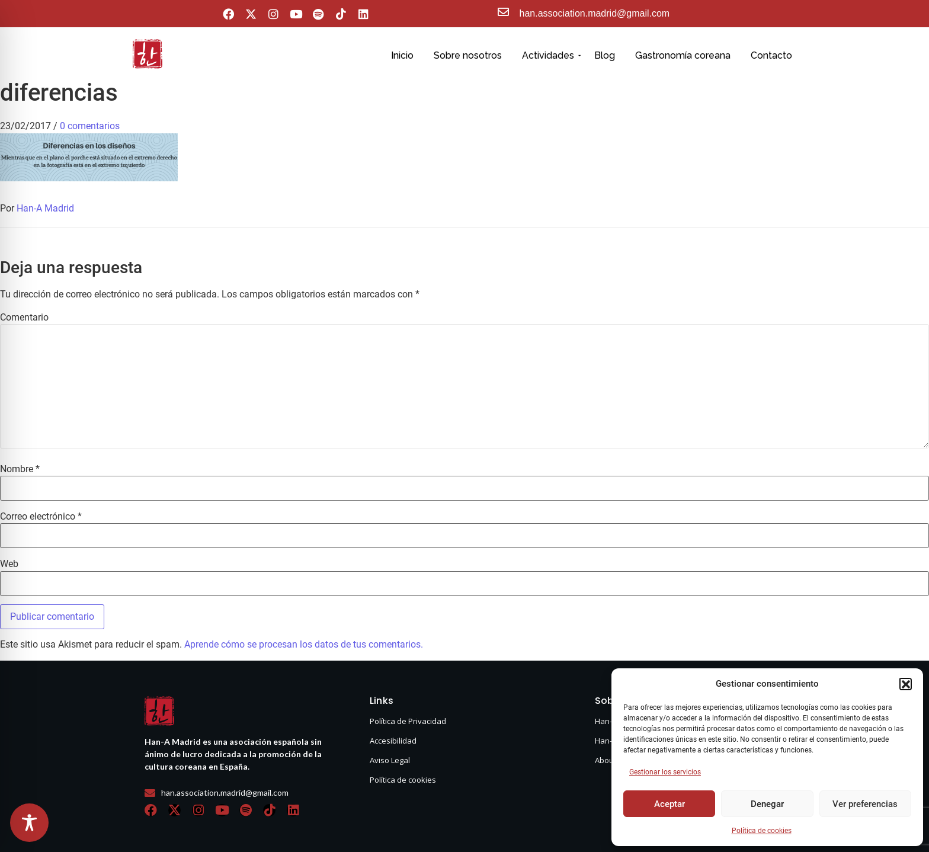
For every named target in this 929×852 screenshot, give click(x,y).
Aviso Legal (390, 760)
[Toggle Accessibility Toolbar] (29, 822)
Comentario (24, 317)
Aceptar (669, 804)
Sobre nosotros (468, 55)
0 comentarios (90, 126)
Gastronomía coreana (683, 55)
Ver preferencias (865, 804)
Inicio (402, 55)
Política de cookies (762, 831)
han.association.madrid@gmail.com (595, 13)
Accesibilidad (393, 740)
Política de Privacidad (408, 721)
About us (611, 760)
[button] (905, 684)
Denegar (767, 804)
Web (9, 564)
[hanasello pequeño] (147, 54)
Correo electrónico (41, 516)
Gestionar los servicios (665, 772)
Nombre (20, 469)
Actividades (550, 55)
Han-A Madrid (45, 208)
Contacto (771, 55)
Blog (604, 55)
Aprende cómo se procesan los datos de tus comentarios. (303, 644)
